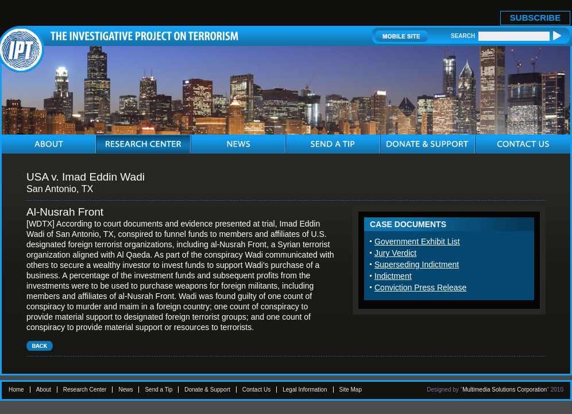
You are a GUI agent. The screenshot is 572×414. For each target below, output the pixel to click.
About (43, 389)
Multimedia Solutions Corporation (504, 389)
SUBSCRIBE (535, 17)
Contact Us (256, 389)
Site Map (350, 389)
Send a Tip (158, 389)
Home (16, 389)
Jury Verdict (395, 253)
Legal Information (305, 389)
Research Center (85, 389)
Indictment (393, 276)
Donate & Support (207, 389)
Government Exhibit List (417, 241)
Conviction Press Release (420, 287)
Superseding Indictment (416, 264)
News (125, 389)
